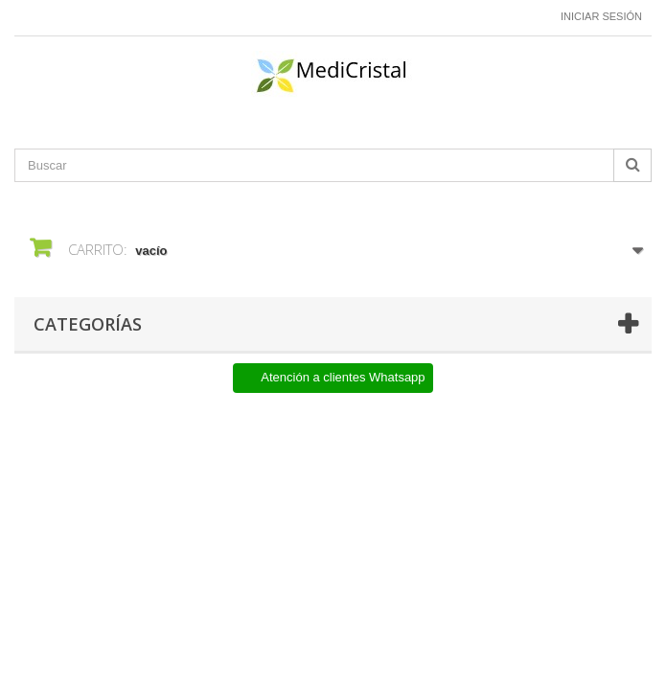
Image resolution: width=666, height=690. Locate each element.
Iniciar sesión (601, 16)
